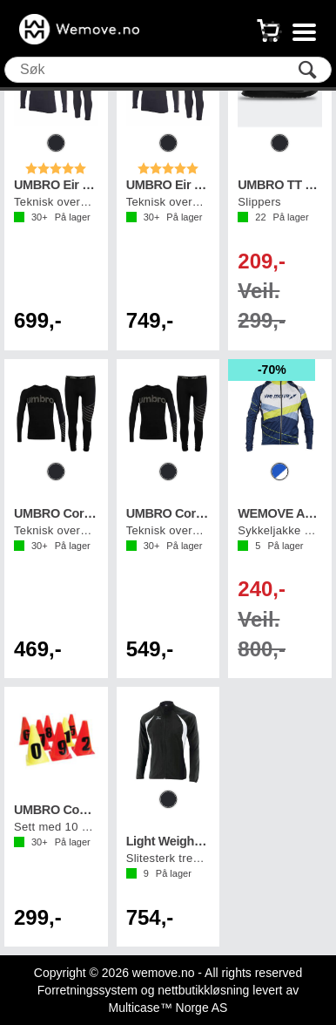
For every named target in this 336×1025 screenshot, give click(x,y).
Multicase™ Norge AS (168, 1008)
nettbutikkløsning (203, 990)
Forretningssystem (87, 990)
